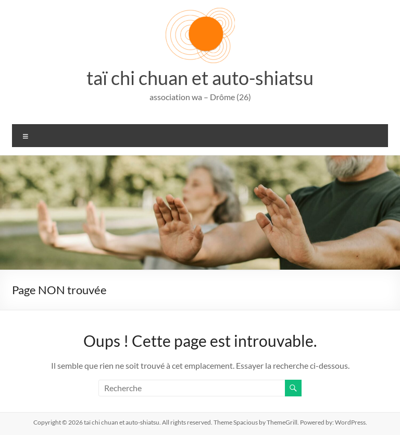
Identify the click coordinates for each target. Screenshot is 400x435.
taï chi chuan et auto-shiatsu (200, 77)
